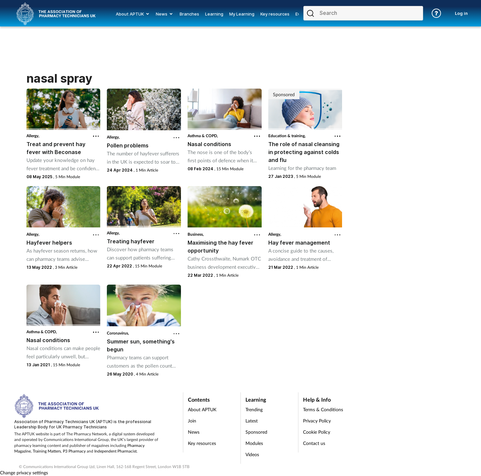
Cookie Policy (316, 432)
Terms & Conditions (323, 409)
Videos (252, 454)
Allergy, (32, 135)
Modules (254, 443)
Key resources (202, 443)
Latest (251, 420)
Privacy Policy (317, 420)
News (193, 432)
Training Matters (47, 451)
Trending (254, 409)
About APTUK (202, 409)
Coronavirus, (118, 333)
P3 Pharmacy (74, 451)
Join (192, 420)
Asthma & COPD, (203, 135)
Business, (196, 234)
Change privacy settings (24, 472)
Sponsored (256, 432)
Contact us (314, 443)
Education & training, (287, 135)
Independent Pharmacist (115, 451)
